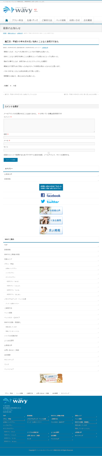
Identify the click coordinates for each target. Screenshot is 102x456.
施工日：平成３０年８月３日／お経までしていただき (20, 94)
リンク (6, 367)
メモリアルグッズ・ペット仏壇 (15, 302)
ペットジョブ (9, 372)
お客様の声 (45, 47)
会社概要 (7, 357)
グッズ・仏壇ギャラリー (12, 306)
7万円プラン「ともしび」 (14, 288)
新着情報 (7, 181)
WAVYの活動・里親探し (12, 325)
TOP (6, 247)
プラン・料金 (9, 266)
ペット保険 (8, 315)
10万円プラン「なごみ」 (13, 292)
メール (7, 143)
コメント (8, 117)
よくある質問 (9, 343)
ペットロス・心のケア (12, 320)
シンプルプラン (10, 275)
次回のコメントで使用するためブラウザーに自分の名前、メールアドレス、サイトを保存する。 (37, 157)
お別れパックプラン (11, 271)
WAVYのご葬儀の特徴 (12, 257)
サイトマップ (9, 362)
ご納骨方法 (8, 311)
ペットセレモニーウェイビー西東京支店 (48, 450)
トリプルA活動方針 (11, 338)
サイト (6, 149)
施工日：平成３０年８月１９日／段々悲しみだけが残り (81, 94)
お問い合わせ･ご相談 (11, 353)
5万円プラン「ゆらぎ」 (13, 284)
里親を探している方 (11, 329)
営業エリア (8, 262)
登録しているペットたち (12, 334)
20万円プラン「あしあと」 (14, 297)
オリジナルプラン (10, 279)
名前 (6, 137)
